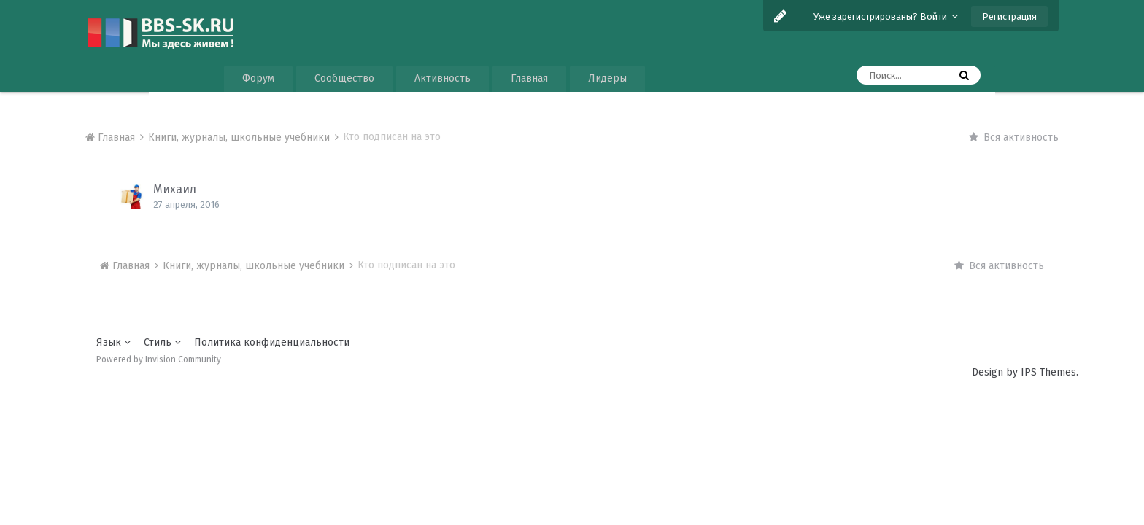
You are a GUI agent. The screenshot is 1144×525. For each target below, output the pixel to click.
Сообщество (344, 78)
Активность (442, 78)
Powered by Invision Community (158, 359)
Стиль (162, 342)
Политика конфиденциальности (271, 342)
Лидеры (607, 78)
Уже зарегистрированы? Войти (885, 16)
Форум (258, 78)
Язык (113, 342)
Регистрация (1009, 16)
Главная (529, 78)
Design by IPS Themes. (1025, 372)
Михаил (174, 189)
